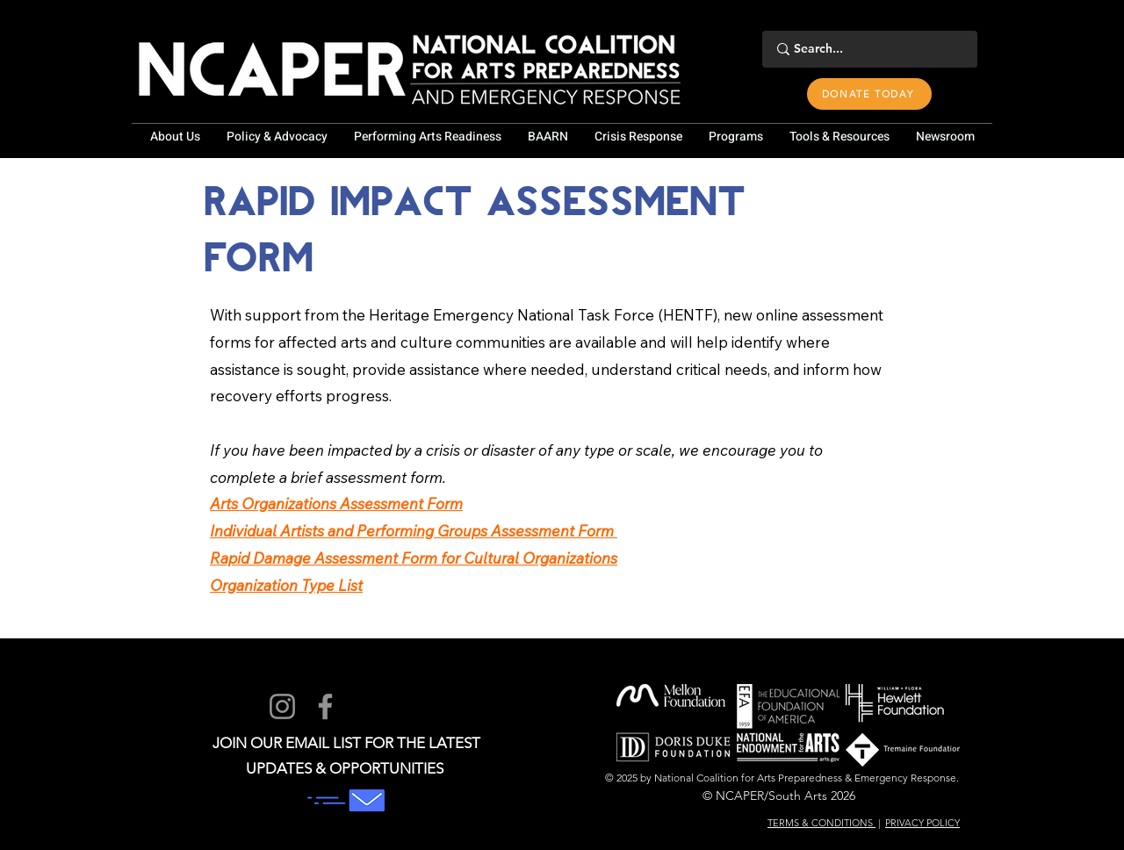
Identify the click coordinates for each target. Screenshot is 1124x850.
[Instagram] (282, 706)
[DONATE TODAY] (869, 94)
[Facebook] (325, 706)
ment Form (425, 503)
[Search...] (867, 49)
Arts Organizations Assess (298, 503)
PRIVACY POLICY (922, 823)
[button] (174, 137)
